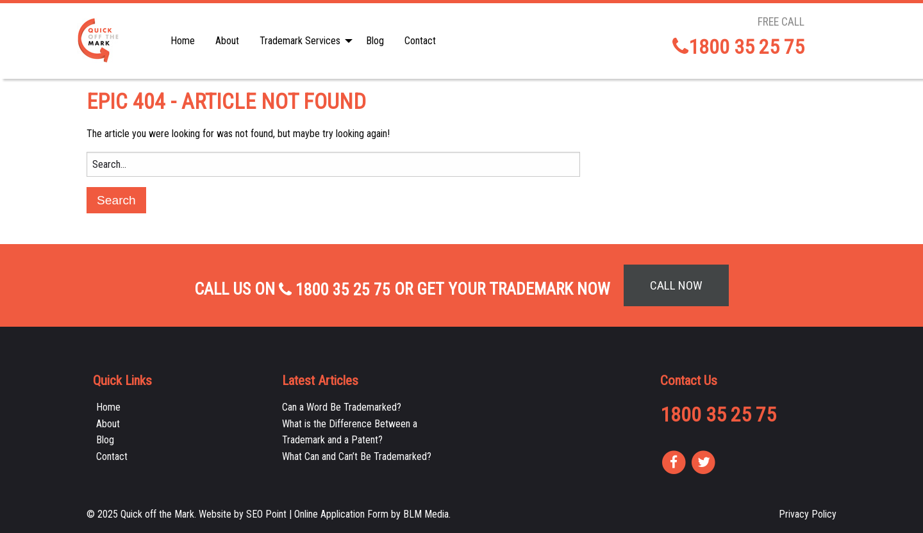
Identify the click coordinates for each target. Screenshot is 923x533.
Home (182, 41)
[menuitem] (182, 41)
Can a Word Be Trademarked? (341, 407)
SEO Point (266, 514)
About (227, 41)
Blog (375, 41)
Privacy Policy (807, 514)
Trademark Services (300, 41)
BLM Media (426, 514)
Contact (420, 41)
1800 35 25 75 (738, 47)
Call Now (676, 285)
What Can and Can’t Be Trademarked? (356, 456)
